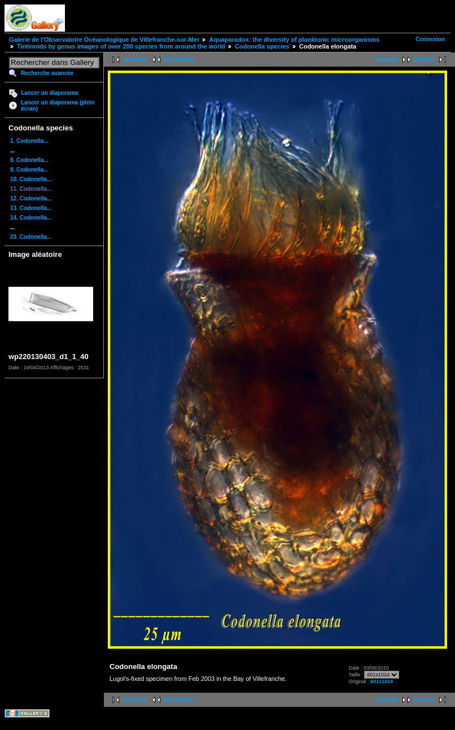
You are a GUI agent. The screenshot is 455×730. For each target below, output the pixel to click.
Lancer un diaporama (49, 93)
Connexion (430, 39)
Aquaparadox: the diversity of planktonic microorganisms (294, 39)
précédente (179, 59)
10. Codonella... (30, 179)
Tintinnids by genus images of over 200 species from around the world (121, 46)
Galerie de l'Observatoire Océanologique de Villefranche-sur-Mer (104, 39)
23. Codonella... (30, 237)
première (135, 59)
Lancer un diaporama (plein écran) (58, 105)
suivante (387, 59)
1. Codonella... (29, 141)
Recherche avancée (47, 73)
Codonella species (262, 46)
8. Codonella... (29, 160)
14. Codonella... (30, 218)
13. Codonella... (30, 208)
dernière (425, 59)
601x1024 (381, 681)
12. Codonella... (30, 198)
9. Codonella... (29, 170)
